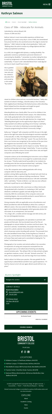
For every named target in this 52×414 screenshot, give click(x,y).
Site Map (41, 386)
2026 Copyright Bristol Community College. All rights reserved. (25, 384)
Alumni (14, 22)
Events (26, 408)
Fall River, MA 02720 (12, 301)
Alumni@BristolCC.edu (15, 292)
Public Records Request (30, 386)
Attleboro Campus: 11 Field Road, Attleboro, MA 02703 (22, 360)
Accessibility (12, 386)
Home (8, 22)
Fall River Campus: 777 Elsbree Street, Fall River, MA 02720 (23, 364)
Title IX (19, 386)
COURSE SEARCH (26, 327)
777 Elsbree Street (12, 299)
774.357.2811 (26, 347)
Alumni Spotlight (22, 22)
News (26, 405)
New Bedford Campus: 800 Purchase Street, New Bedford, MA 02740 (26, 367)
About (26, 398)
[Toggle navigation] (45, 280)
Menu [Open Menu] (46, 4)
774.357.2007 (12, 294)
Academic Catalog (26, 402)
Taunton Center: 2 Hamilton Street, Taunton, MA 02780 (22, 370)
